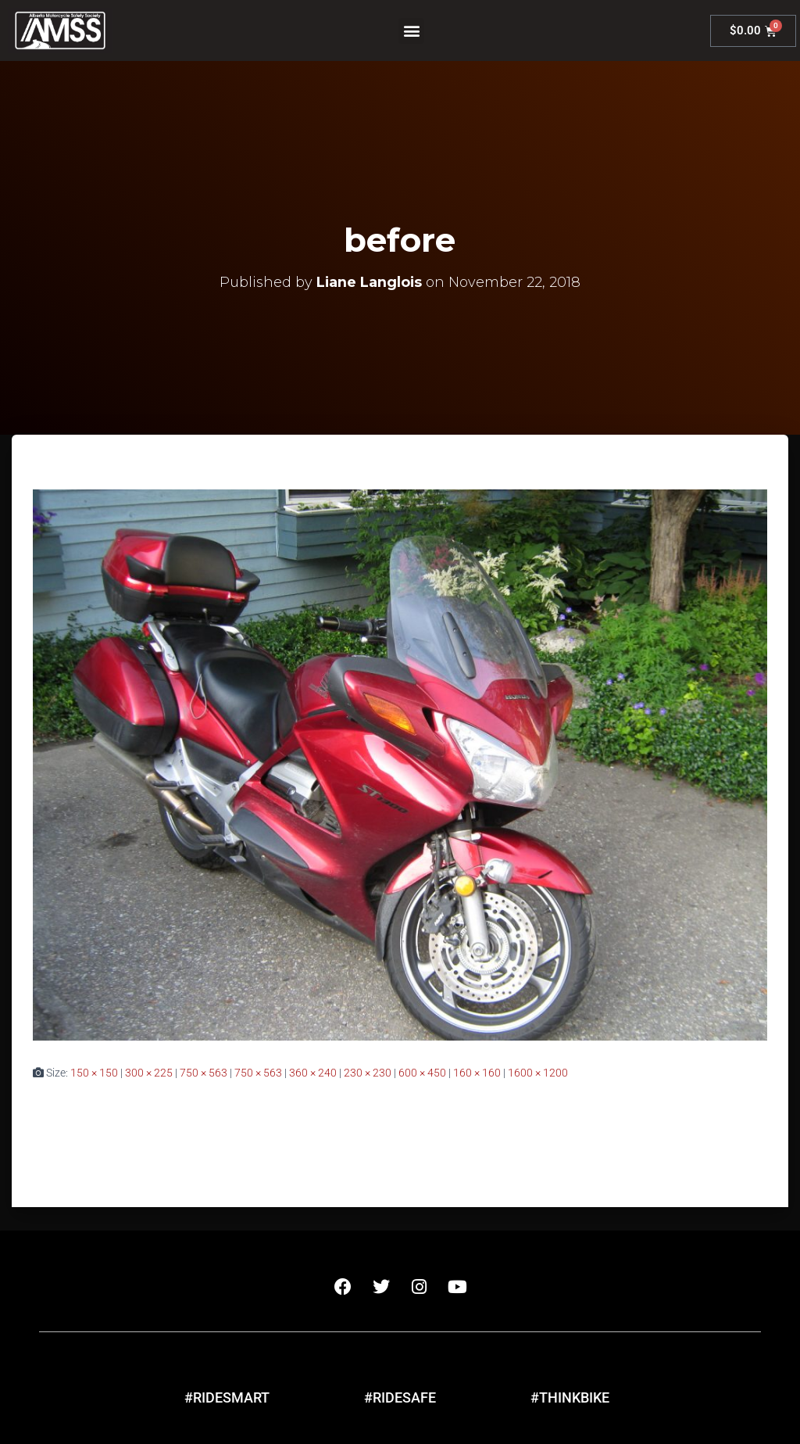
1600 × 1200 (538, 1072)
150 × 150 (94, 1072)
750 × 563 (203, 1072)
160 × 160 (477, 1072)
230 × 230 (367, 1072)
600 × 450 (422, 1072)
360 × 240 (313, 1072)
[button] (411, 31)
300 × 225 (149, 1072)
